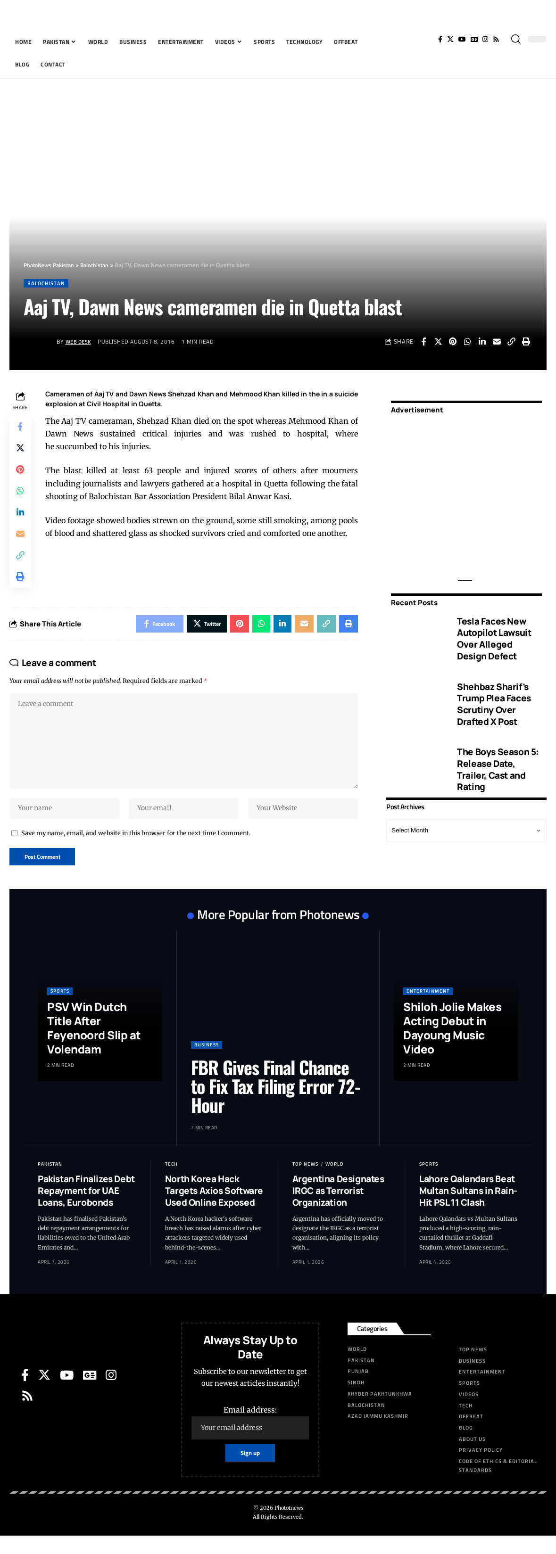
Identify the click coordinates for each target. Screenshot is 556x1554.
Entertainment (428, 1008)
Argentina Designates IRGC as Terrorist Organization (338, 1207)
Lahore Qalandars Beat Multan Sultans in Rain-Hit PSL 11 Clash (468, 1207)
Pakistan (50, 1181)
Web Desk (80, 342)
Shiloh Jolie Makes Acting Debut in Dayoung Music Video (452, 1045)
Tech (171, 1181)
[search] (516, 39)
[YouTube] (462, 39)
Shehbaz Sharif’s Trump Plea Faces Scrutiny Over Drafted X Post (494, 697)
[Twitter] (450, 39)
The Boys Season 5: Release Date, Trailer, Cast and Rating (498, 762)
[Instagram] (485, 39)
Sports (59, 1008)
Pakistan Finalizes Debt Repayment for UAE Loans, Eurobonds (86, 1207)
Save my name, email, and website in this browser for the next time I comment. (135, 849)
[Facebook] (440, 39)
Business (206, 1062)
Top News (305, 1181)
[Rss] (496, 39)
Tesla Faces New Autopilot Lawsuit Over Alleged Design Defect (494, 632)
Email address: (250, 1439)
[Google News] (474, 39)
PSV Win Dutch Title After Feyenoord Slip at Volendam (94, 1045)
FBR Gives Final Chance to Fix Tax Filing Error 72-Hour (275, 1103)
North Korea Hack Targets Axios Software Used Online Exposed (214, 1207)
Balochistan (47, 284)
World (334, 1181)
